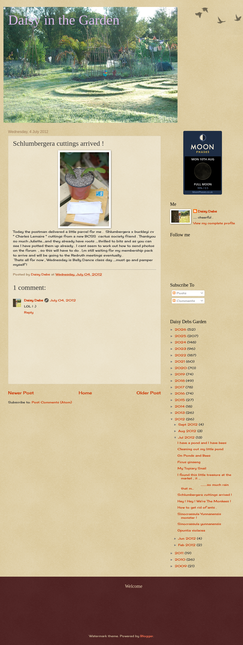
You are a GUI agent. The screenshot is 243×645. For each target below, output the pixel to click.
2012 (180, 419)
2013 (180, 412)
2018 (180, 381)
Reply (28, 312)
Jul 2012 (187, 437)
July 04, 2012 (63, 300)
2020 (181, 368)
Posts (179, 293)
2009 (181, 566)
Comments (184, 301)
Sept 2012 (188, 424)
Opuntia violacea (191, 530)
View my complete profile (214, 223)
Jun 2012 (187, 538)
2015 (180, 400)
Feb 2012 (187, 545)
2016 (180, 393)
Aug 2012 (187, 431)
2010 (181, 559)
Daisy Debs (33, 300)
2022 (181, 355)
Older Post (149, 392)
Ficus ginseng (189, 462)
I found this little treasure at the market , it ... (204, 476)
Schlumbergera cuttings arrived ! (205, 494)
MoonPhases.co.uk (202, 192)
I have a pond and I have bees (202, 443)
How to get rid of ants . (197, 507)
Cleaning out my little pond (200, 449)
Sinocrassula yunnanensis (199, 524)
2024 (181, 342)
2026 (181, 329)
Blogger (146, 636)
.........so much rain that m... (203, 486)
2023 (181, 349)
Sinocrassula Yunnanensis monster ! (199, 515)
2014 (180, 406)
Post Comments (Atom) (52, 402)
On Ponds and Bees (194, 455)
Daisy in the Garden (64, 20)
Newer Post (21, 392)
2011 (180, 553)
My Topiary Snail (192, 468)
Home (85, 392)
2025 (181, 336)
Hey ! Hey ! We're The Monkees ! (204, 501)
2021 (180, 361)
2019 (180, 374)
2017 (180, 387)
